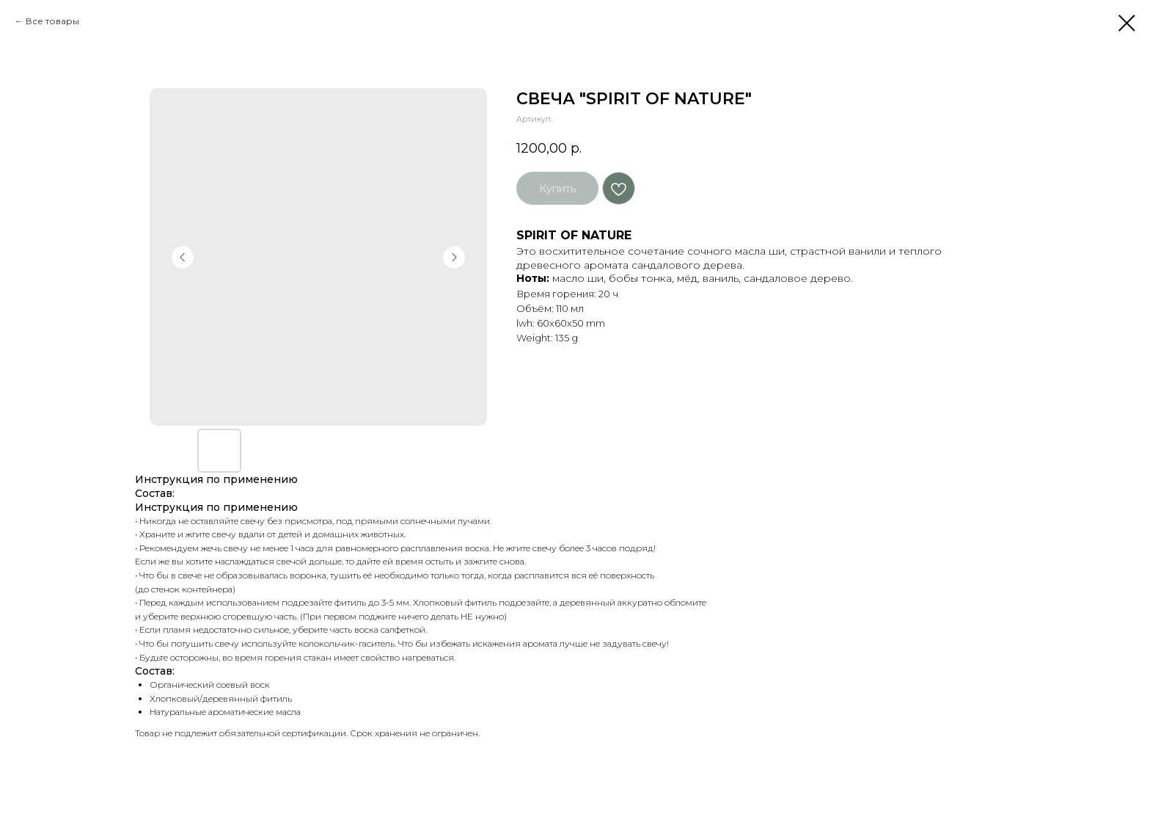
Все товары (52, 20)
